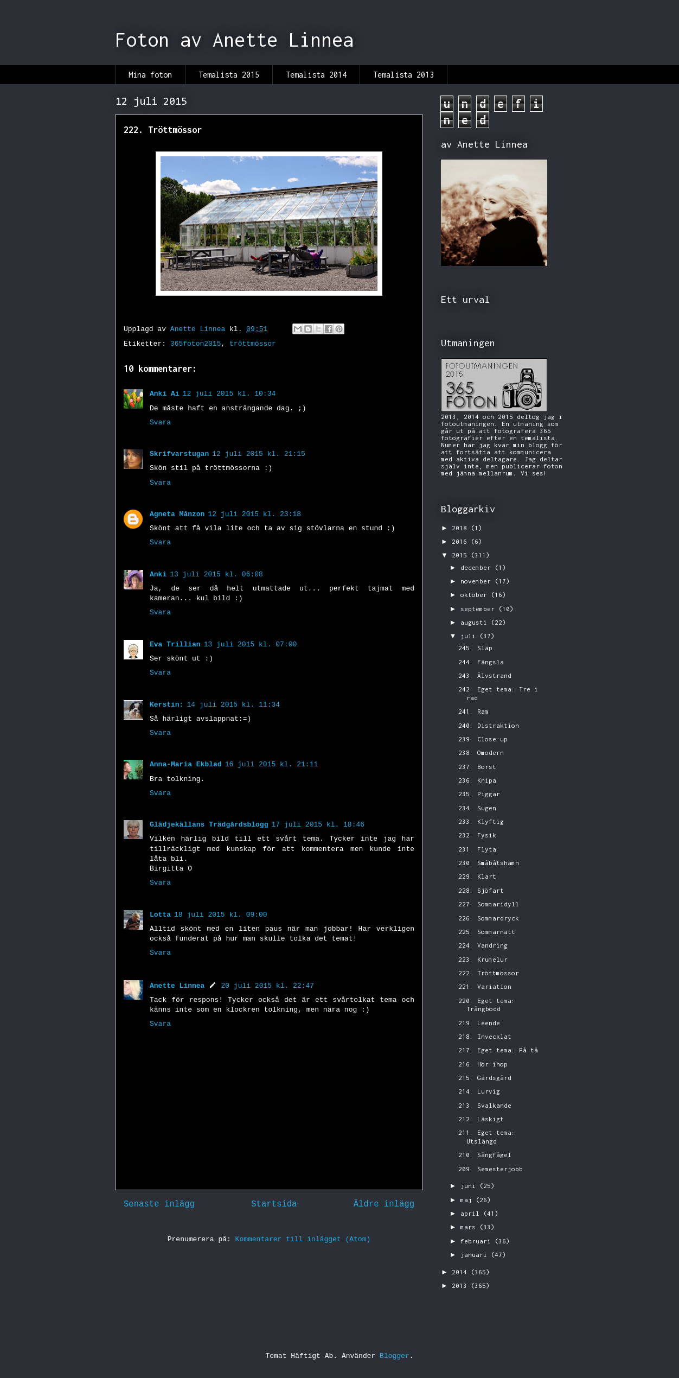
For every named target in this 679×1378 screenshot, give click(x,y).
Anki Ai (165, 394)
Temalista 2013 (403, 74)
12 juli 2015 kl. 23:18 (254, 514)
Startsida (274, 1204)
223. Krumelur (483, 959)
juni (469, 1185)
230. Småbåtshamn (488, 862)
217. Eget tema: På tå (498, 1049)
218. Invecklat (484, 1036)
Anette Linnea (177, 986)
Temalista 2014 (316, 74)
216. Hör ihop (483, 1064)
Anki (158, 574)
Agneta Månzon (177, 514)
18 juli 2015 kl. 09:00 (220, 915)
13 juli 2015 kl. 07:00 (250, 644)
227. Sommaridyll (488, 903)
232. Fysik (477, 835)
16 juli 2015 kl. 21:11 (271, 764)
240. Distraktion (488, 725)
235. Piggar (479, 793)
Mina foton (150, 74)
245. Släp (475, 647)
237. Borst (477, 766)
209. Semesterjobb (490, 1168)
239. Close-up (483, 738)
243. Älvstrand (484, 675)
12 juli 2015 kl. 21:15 (258, 454)
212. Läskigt (481, 1118)
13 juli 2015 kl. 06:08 (216, 574)
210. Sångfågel (484, 1154)
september (479, 608)
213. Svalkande (484, 1105)
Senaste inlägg (159, 1204)
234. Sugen (477, 807)
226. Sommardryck (488, 918)
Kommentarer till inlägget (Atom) (303, 1239)
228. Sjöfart (481, 890)
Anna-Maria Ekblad (186, 764)
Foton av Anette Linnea (234, 39)
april (471, 1213)
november (477, 581)
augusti (475, 622)
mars (469, 1226)
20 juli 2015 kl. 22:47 (267, 986)
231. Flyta (477, 849)
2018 (461, 527)
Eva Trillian (175, 644)
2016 (461, 541)
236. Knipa (477, 780)
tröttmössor (252, 344)
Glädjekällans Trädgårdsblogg (209, 825)
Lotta (160, 915)
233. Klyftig (481, 821)
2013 (461, 1285)
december (477, 567)
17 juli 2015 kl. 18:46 (317, 825)
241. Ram (473, 711)
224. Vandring (483, 945)
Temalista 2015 (228, 74)
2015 (461, 554)
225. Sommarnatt (486, 931)
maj (468, 1199)
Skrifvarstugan (179, 454)
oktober (475, 594)
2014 (461, 1271)
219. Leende (479, 1022)
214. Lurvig (479, 1091)
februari (477, 1240)
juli (469, 635)
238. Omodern (481, 752)
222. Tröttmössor (488, 972)
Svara (160, 422)
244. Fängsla (481, 661)
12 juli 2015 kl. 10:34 (229, 394)
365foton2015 (195, 344)
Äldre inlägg (384, 1204)
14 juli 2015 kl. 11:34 (233, 705)
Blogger (394, 1356)
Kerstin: (166, 705)
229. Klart (477, 876)
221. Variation (484, 986)
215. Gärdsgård (484, 1077)
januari (475, 1254)
